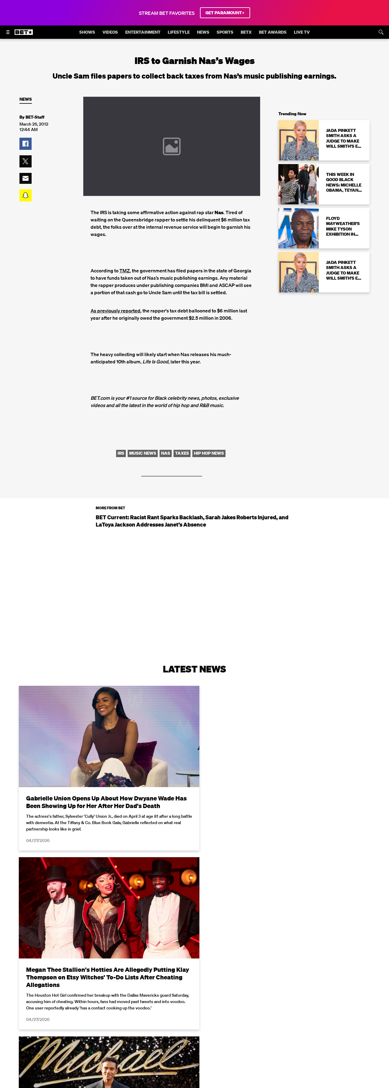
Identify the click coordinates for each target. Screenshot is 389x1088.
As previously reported (115, 311)
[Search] (381, 32)
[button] (25, 144)
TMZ (124, 271)
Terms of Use (233, 1084)
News (25, 99)
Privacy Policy (291, 1084)
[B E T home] (24, 35)
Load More (194, 1015)
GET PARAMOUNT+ (225, 12)
